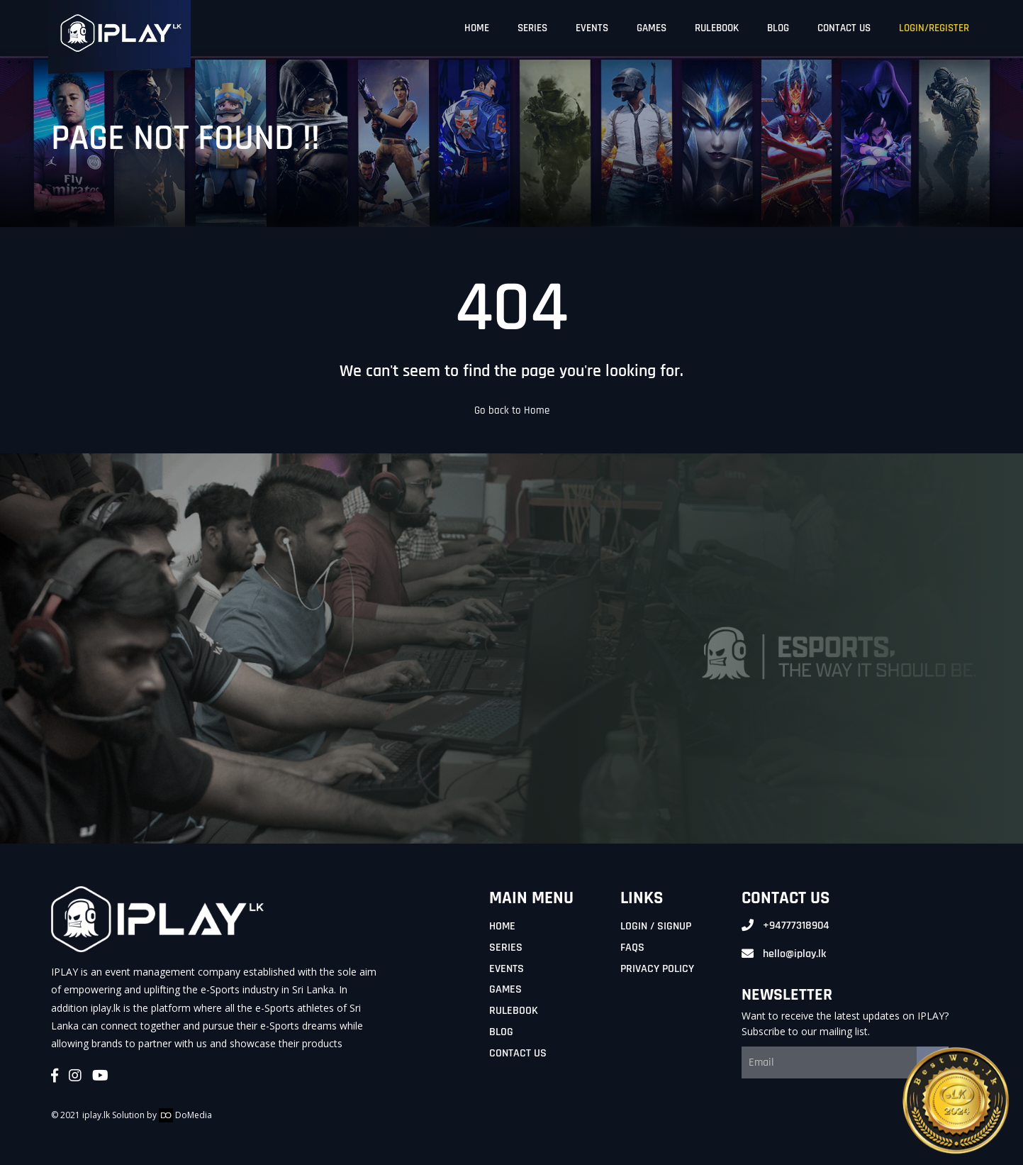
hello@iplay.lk (794, 953)
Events (506, 968)
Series (505, 947)
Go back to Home (511, 410)
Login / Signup (655, 926)
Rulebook (513, 1010)
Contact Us (518, 1053)
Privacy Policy (657, 968)
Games (505, 989)
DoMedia (185, 1115)
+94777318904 (796, 925)
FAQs (632, 947)
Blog (501, 1032)
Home (502, 926)
